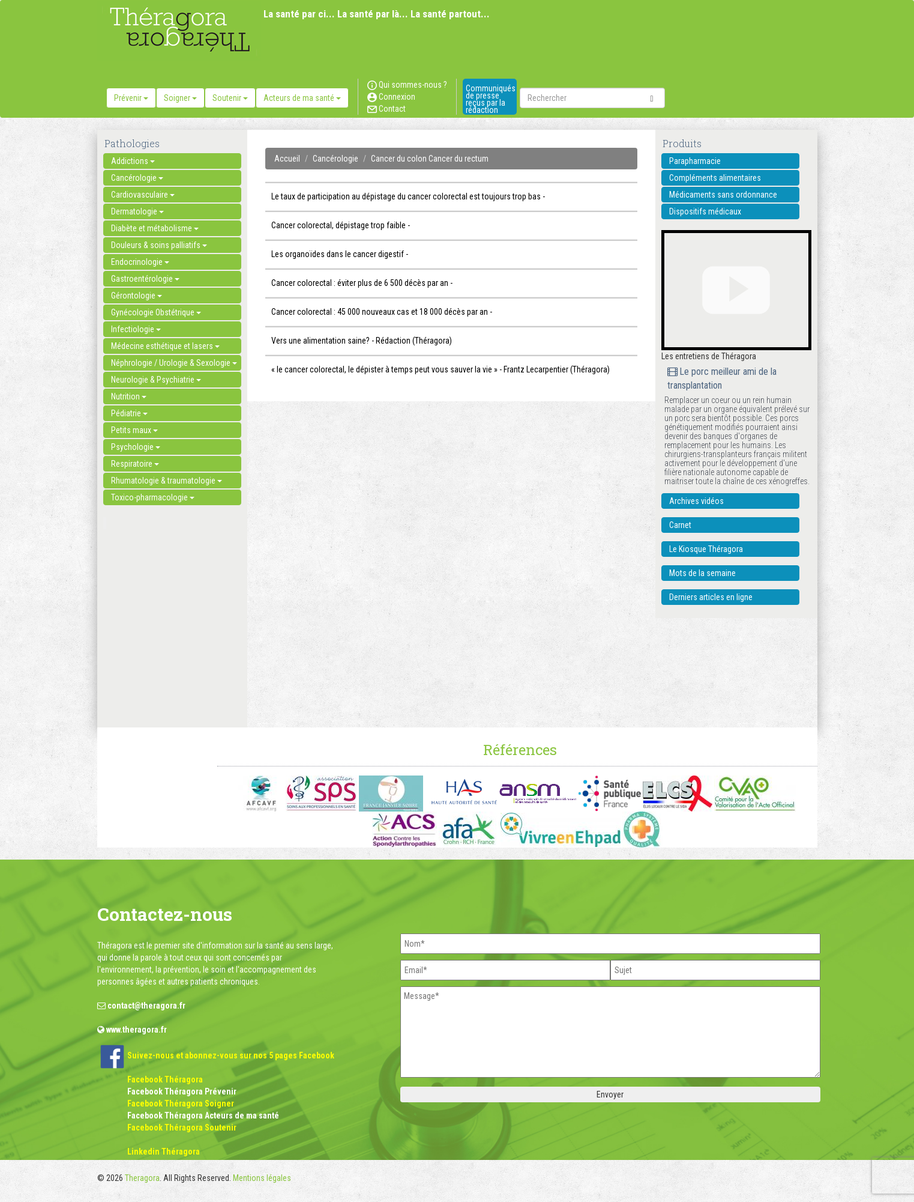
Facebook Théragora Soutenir (181, 1127)
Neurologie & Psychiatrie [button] (156, 379)
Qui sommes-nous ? (407, 85)
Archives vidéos (696, 501)
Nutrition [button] (128, 396)
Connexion (391, 97)
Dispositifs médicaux (705, 211)
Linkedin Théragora (163, 1151)
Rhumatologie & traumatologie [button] (166, 480)
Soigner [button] (180, 98)
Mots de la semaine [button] (702, 573)
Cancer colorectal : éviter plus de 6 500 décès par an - (361, 283)
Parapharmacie (695, 161)
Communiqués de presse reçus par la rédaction (491, 99)
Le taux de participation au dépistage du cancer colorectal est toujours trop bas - (408, 196)
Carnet (680, 525)
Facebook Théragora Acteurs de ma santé (203, 1115)
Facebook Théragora (165, 1079)
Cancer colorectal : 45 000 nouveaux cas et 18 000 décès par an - (381, 312)
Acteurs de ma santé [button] (302, 98)
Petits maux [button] (134, 430)
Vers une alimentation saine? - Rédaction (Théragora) (361, 340)
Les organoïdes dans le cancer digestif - (339, 254)
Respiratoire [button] (135, 464)
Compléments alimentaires (715, 178)
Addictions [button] (133, 161)
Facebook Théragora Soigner (180, 1103)
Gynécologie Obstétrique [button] (156, 312)
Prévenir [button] (131, 98)
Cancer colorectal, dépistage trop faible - (340, 225)
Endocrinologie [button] (140, 262)
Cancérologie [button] (137, 178)
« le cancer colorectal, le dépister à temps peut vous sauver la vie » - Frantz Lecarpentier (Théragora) (440, 369)
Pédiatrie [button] (129, 413)
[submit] (652, 98)
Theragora (142, 1178)
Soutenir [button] (230, 98)
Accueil (287, 158)
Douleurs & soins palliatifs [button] (159, 245)
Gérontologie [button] (136, 295)
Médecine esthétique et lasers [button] (165, 346)
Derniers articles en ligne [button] (711, 597)
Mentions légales (262, 1178)
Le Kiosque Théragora (706, 549)
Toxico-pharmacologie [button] (152, 497)
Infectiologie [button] (136, 329)
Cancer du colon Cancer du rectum (430, 158)
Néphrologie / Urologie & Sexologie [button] (174, 363)
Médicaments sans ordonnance (723, 194)
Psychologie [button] (135, 447)
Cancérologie (335, 158)
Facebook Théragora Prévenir (181, 1091)
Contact (386, 109)
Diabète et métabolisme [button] (155, 228)
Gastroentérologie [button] (145, 279)
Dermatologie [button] (137, 211)
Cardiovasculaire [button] (143, 194)
